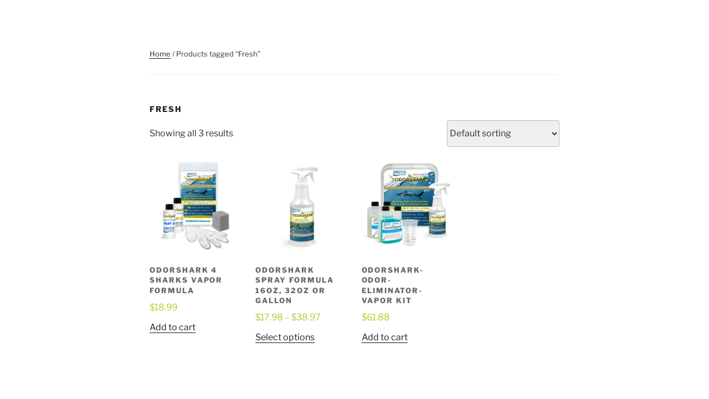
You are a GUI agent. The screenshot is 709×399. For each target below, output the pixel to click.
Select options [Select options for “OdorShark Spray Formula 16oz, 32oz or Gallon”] (285, 337)
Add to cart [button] (173, 327)
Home (160, 53)
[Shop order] (503, 133)
